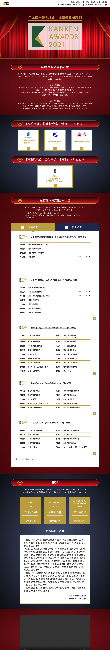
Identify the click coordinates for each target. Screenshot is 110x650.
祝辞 (104, 2)
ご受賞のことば (82, 256)
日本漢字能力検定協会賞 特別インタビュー (71, 5)
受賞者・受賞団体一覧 (93, 2)
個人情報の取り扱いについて (91, 636)
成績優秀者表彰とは (77, 2)
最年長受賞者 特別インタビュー (96, 5)
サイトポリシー (77, 636)
